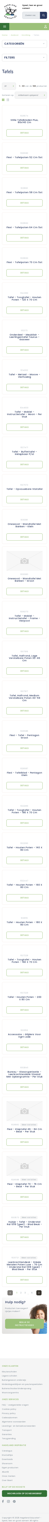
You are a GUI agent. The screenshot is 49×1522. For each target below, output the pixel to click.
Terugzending (9, 1438)
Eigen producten (10, 1467)
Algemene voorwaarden (14, 1421)
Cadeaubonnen (9, 1417)
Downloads (7, 1459)
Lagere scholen (9, 1376)
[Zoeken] (31, 15)
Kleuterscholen (9, 1371)
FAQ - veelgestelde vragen (15, 1405)
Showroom (7, 1463)
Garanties (7, 1434)
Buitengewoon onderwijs (14, 1380)
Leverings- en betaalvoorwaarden (19, 1426)
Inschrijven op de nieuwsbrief (24, 1493)
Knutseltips (7, 1455)
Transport (7, 1430)
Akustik (5, 1472)
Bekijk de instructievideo (24, 1324)
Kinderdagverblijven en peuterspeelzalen (22, 1384)
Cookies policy (9, 1409)
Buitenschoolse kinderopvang (16, 1388)
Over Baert (7, 1480)
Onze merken (8, 1476)
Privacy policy (9, 1413)
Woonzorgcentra (10, 1392)
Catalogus (7, 1451)
